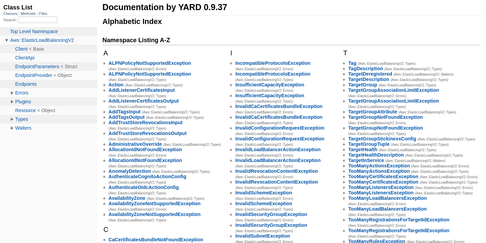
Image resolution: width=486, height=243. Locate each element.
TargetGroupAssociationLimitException (393, 90)
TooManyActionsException (379, 165)
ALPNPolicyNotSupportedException (150, 63)
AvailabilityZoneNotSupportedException (155, 203)
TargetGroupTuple (369, 144)
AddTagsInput (125, 111)
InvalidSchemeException (263, 192)
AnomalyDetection (130, 171)
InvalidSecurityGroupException (271, 214)
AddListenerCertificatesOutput (144, 101)
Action (116, 84)
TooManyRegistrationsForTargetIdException (399, 219)
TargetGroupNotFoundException (385, 117)
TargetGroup (362, 84)
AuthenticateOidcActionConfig (144, 187)
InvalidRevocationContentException (276, 171)
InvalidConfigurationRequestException (279, 128)
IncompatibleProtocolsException (272, 63)
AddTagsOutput (127, 117)
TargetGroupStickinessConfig (382, 138)
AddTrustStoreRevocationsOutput (148, 133)
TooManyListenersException (381, 187)
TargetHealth (362, 149)
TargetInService (366, 160)
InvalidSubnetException (262, 236)
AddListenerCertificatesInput (142, 90)
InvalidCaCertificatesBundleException (278, 106)
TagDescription (365, 68)
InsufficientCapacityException (269, 84)
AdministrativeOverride (135, 144)
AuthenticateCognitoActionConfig (147, 176)
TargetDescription (368, 79)
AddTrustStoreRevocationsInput (146, 122)
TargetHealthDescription (376, 155)
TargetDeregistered (370, 74)
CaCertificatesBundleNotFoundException (156, 239)
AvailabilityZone (127, 198)
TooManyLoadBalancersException (387, 198)
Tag (352, 63)
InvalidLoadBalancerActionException (278, 149)
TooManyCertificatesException (383, 176)
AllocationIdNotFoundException (145, 149)
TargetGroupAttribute (372, 111)
